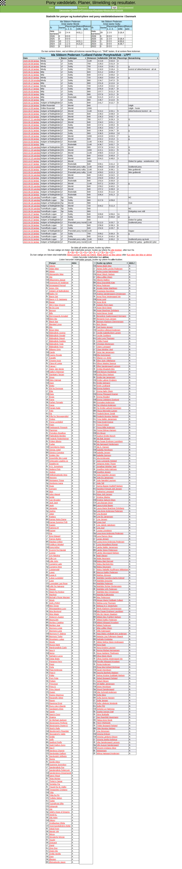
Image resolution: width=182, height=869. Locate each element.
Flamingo (53, 430)
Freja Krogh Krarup (105, 422)
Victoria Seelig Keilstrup (107, 739)
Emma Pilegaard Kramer (107, 394)
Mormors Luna (55, 631)
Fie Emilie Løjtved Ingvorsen (109, 408)
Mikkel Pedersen (104, 625)
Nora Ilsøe (101, 645)
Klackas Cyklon (55, 542)
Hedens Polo (54, 469)
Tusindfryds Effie (56, 804)
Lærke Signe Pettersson (107, 550)
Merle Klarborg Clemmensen (109, 609)
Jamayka (53, 508)
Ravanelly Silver (56, 698)
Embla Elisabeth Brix (106, 369)
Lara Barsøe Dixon (105, 503)
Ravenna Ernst (55, 703)
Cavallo (52, 358)
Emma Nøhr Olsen (105, 391)
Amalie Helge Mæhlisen (107, 288)
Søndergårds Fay (56, 767)
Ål (68, 252)
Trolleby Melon (55, 798)
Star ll (51, 748)
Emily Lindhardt (103, 386)
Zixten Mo (53, 851)
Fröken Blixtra (55, 441)
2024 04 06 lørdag (31, 139)
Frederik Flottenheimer (59, 439)
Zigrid (51, 845)
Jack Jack (53, 503)
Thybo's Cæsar (55, 781)
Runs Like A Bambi (57, 706)
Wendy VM (54, 831)
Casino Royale (55, 355)
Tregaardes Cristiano (58, 790)
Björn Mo (53, 319)
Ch (81, 252)
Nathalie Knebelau (105, 639)
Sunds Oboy (54, 762)
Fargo (51, 405)
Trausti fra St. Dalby (57, 787)
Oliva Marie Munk (104, 656)
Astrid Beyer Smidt (105, 313)
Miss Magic (54, 614)
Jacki (51, 505)
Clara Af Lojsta (55, 363)
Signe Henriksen (104, 687)
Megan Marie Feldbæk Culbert (110, 600)
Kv (85, 252)
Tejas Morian (54, 778)
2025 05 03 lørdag (31, 91)
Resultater (98, 10)
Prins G (52, 687)
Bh (72, 252)
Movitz (52, 642)
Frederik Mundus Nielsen (107, 416)
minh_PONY (54, 603)
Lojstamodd (54, 569)
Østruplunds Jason (57, 862)
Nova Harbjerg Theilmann (108, 653)
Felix (51, 411)
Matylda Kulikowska (105, 595)
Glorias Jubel (55, 450)
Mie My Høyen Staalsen (107, 614)
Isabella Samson (104, 455)
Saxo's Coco (54, 714)
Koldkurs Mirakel (56, 544)
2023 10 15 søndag (31, 158)
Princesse (53, 684)
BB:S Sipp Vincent (57, 305)
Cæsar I (52, 366)
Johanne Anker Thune (106, 464)
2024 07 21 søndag (31, 119)
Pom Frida (53, 678)
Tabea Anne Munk (104, 720)
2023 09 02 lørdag (31, 181)
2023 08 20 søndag (31, 186)
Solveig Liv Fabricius (105, 709)
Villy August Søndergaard (108, 745)
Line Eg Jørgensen (105, 517)
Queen (52, 692)
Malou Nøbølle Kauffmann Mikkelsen (112, 569)
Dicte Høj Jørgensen (105, 352)
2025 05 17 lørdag (31, 83)
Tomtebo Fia (54, 784)
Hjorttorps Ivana (56, 483)
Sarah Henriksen (104, 670)
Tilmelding (75, 10)
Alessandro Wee (56, 274)
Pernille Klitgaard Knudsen (108, 661)
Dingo (51, 377)
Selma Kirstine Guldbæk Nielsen (111, 675)
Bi (77, 252)
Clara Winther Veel (105, 349)
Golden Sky (54, 455)
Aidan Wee (54, 269)
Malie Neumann (103, 558)
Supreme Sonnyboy (57, 765)
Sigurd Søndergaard (105, 689)
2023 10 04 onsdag (31, 167)
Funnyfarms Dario (57, 447)
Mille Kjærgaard (103, 631)
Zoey (51, 856)
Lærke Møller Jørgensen (107, 547)
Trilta (51, 792)
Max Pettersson (103, 597)
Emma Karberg (103, 388)
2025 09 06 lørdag (31, 61)
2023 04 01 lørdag (31, 239)
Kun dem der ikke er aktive (139, 255)
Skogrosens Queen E (58, 726)
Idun (51, 491)
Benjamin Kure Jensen (106, 319)
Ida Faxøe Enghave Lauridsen (110, 441)
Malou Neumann (104, 567)
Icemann (53, 489)
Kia (50, 533)
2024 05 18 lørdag (31, 133)
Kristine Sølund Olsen (106, 500)
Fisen (51, 425)
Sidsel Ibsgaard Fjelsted (107, 678)
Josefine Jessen (104, 472)
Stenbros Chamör (56, 751)
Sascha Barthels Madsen (107, 673)
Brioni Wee (54, 330)
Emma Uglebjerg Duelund (108, 400)
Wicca (52, 834)
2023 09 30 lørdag (31, 169)
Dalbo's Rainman (56, 372)
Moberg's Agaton (56, 617)
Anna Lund (101, 299)
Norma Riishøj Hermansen (108, 650)
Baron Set (53, 296)
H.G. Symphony (56, 466)
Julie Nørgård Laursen (106, 480)
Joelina (52, 511)
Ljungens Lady (55, 564)
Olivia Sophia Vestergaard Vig (109, 659)
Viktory (52, 820)
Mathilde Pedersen (105, 583)
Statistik (119, 10)
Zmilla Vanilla (55, 854)
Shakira (52, 717)
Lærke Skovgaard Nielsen (108, 553)
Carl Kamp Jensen (105, 327)
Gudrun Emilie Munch (106, 436)
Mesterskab (109, 10)
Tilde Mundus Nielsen (106, 728)
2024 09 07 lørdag (31, 111)
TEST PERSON (103, 723)
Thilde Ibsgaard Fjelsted (107, 726)
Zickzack (53, 843)
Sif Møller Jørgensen (106, 684)
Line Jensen (102, 519)
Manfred (52, 595)
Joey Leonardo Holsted (107, 461)
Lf (98, 252)
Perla (51, 667)
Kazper (52, 530)
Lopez (52, 572)
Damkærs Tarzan (56, 374)
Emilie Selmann (103, 383)
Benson (52, 310)
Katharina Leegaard (105, 491)
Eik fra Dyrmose (56, 388)
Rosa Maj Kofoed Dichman (108, 667)
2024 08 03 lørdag (31, 114)
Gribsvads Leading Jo (58, 461)
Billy (51, 313)
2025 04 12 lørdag (31, 103)
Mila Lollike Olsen (104, 628)
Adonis (52, 266)
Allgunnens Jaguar (57, 280)
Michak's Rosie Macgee (59, 597)
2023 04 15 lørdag (31, 231)
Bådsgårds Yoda (56, 344)
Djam (51, 383)
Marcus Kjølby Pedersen (107, 572)
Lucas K (52, 575)
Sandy (52, 712)
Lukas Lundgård (56, 578)
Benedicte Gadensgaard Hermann (111, 316)
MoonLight (53, 620)
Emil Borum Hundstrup (106, 372)
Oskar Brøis (54, 659)
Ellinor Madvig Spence (106, 363)
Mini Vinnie (54, 606)
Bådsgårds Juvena (57, 333)
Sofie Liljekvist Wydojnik (107, 703)
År (95, 252)
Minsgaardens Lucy (57, 609)
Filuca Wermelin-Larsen (107, 411)
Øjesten (52, 859)
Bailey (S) (53, 294)
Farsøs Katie (54, 408)
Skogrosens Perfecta (58, 723)
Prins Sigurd (54, 689)
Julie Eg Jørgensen (105, 478)
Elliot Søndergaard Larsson (108, 366)
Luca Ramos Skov (105, 536)
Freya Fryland (103, 425)
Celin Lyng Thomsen (105, 338)
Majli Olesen (102, 556)
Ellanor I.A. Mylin (104, 358)
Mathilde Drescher (105, 581)
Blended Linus (55, 324)
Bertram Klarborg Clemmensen (110, 322)
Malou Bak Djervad (105, 561)
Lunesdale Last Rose (58, 583)
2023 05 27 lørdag (31, 214)
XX (111, 252)
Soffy (51, 739)
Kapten (52, 525)
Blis (50, 327)
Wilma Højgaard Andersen (108, 753)
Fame (51, 400)
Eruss (51, 397)
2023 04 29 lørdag (31, 222)
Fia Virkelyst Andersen (106, 405)
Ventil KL (53, 815)
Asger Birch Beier (104, 308)
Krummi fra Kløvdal (57, 550)
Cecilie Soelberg (104, 335)
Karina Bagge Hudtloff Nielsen (110, 486)
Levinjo (52, 553)
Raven (52, 700)
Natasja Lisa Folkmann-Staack (110, 636)
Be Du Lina (54, 308)
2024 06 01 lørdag (31, 128)
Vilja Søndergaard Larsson (108, 742)
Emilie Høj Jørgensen (106, 377)
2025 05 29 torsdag (31, 80)
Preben (52, 681)
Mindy (51, 600)
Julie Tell (100, 483)
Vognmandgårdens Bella (59, 826)
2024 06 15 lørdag (31, 122)
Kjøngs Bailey (55, 539)
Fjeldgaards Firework (58, 427)
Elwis (51, 394)
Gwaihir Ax (54, 464)
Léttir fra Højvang (56, 586)
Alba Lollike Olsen (104, 277)
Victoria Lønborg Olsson (107, 737)
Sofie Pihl (101, 706)
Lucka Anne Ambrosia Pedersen (110, 542)
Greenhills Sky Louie (58, 458)
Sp (107, 252)
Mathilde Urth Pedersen (107, 589)
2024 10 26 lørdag (31, 105)
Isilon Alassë (54, 494)
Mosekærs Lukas (56, 639)
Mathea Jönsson (104, 575)
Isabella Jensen (103, 452)
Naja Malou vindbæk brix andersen (112, 634)
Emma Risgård (103, 397)
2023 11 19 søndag (31, 147)
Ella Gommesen (104, 355)
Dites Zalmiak (55, 380)
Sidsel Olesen (103, 681)
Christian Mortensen (105, 344)
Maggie (52, 589)
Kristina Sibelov (103, 497)
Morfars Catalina (56, 622)
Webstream (102, 751)
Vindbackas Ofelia (57, 823)
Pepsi (51, 664)
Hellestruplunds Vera (58, 475)
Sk (102, 252)
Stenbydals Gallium (57, 753)
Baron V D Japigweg (58, 299)
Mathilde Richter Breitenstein (109, 586)
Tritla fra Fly (54, 795)
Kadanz (52, 517)
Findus (52, 419)
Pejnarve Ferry (55, 661)
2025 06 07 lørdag (31, 78)
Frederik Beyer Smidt (106, 413)
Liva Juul (100, 528)
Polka (51, 675)
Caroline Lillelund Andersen (108, 330)
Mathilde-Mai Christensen (108, 592)
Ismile (51, 497)
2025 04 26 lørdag (31, 97)
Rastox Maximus (56, 695)
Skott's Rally (54, 728)
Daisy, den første (56, 369)
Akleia (52, 271)
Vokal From (54, 829)
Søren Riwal (54, 776)
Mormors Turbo (55, 636)
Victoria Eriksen (103, 734)
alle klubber (116, 250)
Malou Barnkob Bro (105, 564)
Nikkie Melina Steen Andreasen (110, 642)
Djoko (51, 386)
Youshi (52, 840)
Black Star (53, 322)
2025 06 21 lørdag (31, 72)
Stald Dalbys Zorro (57, 745)
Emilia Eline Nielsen (105, 374)
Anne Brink (101, 302)
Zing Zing (53, 848)
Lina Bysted (102, 514)
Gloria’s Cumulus (56, 452)
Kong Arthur (54, 547)
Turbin (52, 801)
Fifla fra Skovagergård (58, 416)
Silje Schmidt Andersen (107, 692)
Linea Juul (101, 522)
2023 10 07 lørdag (31, 161)
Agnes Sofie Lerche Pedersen (110, 269)
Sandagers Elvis (56, 709)
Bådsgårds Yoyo (56, 347)
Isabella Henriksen (105, 450)
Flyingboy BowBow (57, 433)
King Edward (54, 536)
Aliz (50, 277)
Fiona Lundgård (56, 422)
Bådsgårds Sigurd (57, 338)
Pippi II (52, 673)
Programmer (87, 10)
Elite (51, 391)
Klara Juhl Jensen (104, 494)
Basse (52, 302)
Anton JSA (53, 288)
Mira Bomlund (55, 611)
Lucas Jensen (103, 539)
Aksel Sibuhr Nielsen (106, 274)
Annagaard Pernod (57, 285)
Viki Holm (53, 817)
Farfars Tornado (56, 402)
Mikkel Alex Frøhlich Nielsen (109, 617)
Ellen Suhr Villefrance (106, 361)
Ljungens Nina (55, 567)
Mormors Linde (55, 628)
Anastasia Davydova (105, 291)
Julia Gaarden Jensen (106, 475)
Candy (52, 352)
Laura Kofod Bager (105, 505)
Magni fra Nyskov (56, 592)
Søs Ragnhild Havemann (107, 717)
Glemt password (125, 7)
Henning (53, 478)
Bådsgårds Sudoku (57, 341)
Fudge (52, 444)
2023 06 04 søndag (31, 208)
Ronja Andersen (104, 664)
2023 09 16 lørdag (31, 178)
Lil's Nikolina (54, 556)
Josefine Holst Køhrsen (107, 469)
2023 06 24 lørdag (31, 192)
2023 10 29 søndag (31, 153)
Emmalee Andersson (106, 402)
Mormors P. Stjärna (57, 634)
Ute (50, 809)
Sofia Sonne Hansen (105, 698)
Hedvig (52, 472)
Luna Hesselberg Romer (107, 544)
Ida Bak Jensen (103, 439)
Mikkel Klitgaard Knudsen (108, 622)
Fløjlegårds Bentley (57, 436)
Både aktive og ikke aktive (109, 255)
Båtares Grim (55, 349)
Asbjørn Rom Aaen (105, 305)
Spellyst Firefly (55, 742)
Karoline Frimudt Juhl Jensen (109, 489)
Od (90, 252)
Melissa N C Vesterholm (107, 606)
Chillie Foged (102, 341)
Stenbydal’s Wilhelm (58, 756)
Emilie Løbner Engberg (107, 380)
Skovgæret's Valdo (57, 734)
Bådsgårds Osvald (57, 335)
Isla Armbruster (103, 458)
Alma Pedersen (103, 285)
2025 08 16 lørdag (31, 66)
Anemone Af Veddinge (58, 283)
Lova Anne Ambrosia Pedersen (110, 533)
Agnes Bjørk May (104, 266)
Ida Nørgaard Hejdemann (108, 444)
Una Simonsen (103, 731)
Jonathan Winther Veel (106, 466)
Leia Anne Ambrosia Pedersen (110, 511)
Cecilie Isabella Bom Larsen (109, 333)
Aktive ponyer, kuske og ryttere (81, 255)
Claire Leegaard (104, 347)
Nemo (51, 653)
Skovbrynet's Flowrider (59, 731)
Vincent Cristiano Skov (106, 748)
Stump (52, 759)
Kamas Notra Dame (57, 519)
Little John (53, 561)
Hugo (51, 486)
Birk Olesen (102, 324)
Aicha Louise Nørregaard (107, 271)
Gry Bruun (101, 433)
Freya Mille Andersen (106, 427)
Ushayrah (53, 806)
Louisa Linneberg (104, 530)
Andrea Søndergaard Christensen (111, 294)
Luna (51, 581)
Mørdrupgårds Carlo (58, 648)
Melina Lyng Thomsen (106, 603)
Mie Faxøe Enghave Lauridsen (110, 611)
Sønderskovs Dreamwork (60, 773)
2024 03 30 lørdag (31, 142)
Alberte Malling (103, 280)
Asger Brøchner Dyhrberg (108, 310)
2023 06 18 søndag (31, 197)
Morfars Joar (54, 625)
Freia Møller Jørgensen (107, 419)
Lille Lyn (52, 558)
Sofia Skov (101, 695)
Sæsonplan (64, 10)
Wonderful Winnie (56, 837)
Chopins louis (55, 361)
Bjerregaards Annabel (58, 316)
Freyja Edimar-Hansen (106, 430)
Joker (51, 514)
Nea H (52, 650)
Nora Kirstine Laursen (106, 648)
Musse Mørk (54, 645)
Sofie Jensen (102, 700)
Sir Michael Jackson (57, 720)
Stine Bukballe (103, 714)
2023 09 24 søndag (31, 172)
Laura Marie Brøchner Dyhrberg (110, 508)
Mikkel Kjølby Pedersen (107, 620)
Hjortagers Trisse (56, 480)
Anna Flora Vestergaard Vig (109, 296)
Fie (50, 413)
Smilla (52, 737)
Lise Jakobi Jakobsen (106, 525)
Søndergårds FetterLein (59, 770)
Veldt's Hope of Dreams (59, 812)
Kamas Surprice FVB (58, 522)
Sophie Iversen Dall (105, 712)
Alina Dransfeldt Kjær (106, 283)
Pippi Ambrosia (55, 670)
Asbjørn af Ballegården (59, 291)
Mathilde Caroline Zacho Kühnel (110, 578)
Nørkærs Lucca (55, 656)
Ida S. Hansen (103, 447)
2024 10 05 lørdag (31, 108)
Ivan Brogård (54, 500)
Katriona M (54, 528)
